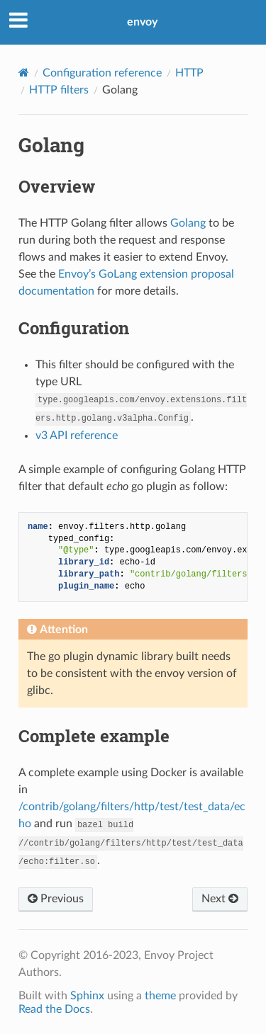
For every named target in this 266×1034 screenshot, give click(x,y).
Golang (188, 223)
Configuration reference (102, 73)
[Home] (23, 73)
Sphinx (87, 995)
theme (160, 995)
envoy (142, 22)
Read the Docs (54, 1009)
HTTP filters (59, 90)
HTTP (189, 73)
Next (219, 898)
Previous (56, 898)
